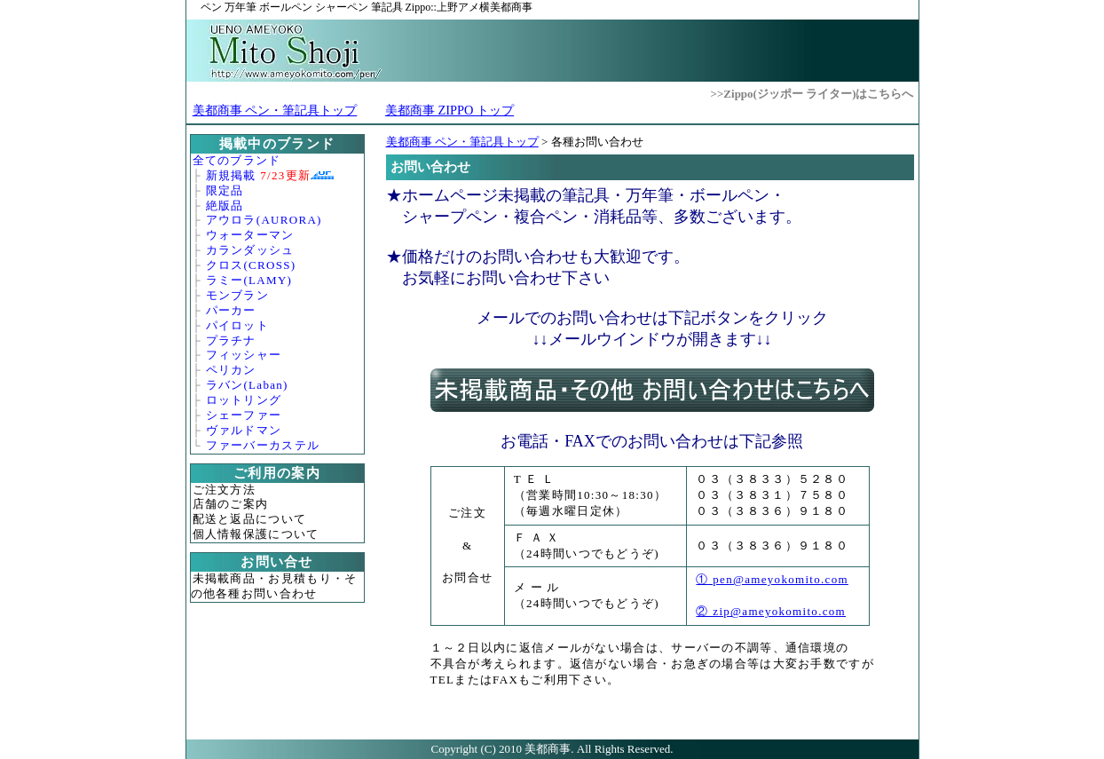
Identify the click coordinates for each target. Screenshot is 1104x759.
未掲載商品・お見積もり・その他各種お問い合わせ (274, 586)
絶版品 (225, 205)
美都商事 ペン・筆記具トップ (275, 110)
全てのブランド (237, 160)
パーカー (231, 310)
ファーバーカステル (263, 445)
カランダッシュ (250, 250)
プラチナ (231, 340)
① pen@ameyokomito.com (772, 579)
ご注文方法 (224, 489)
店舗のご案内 (231, 503)
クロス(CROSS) (251, 265)
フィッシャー (244, 354)
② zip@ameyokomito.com (771, 611)
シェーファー (244, 415)
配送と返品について (250, 519)
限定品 (225, 190)
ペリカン (231, 369)
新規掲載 (258, 175)
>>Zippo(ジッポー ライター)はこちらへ (812, 93)
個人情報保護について (256, 534)
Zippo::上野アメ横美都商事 (366, 7)
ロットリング (244, 400)
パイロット (238, 325)
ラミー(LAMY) (249, 280)
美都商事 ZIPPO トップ (449, 110)
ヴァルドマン (244, 430)
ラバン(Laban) (247, 384)
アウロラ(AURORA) (264, 219)
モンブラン (238, 295)
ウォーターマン (250, 234)
